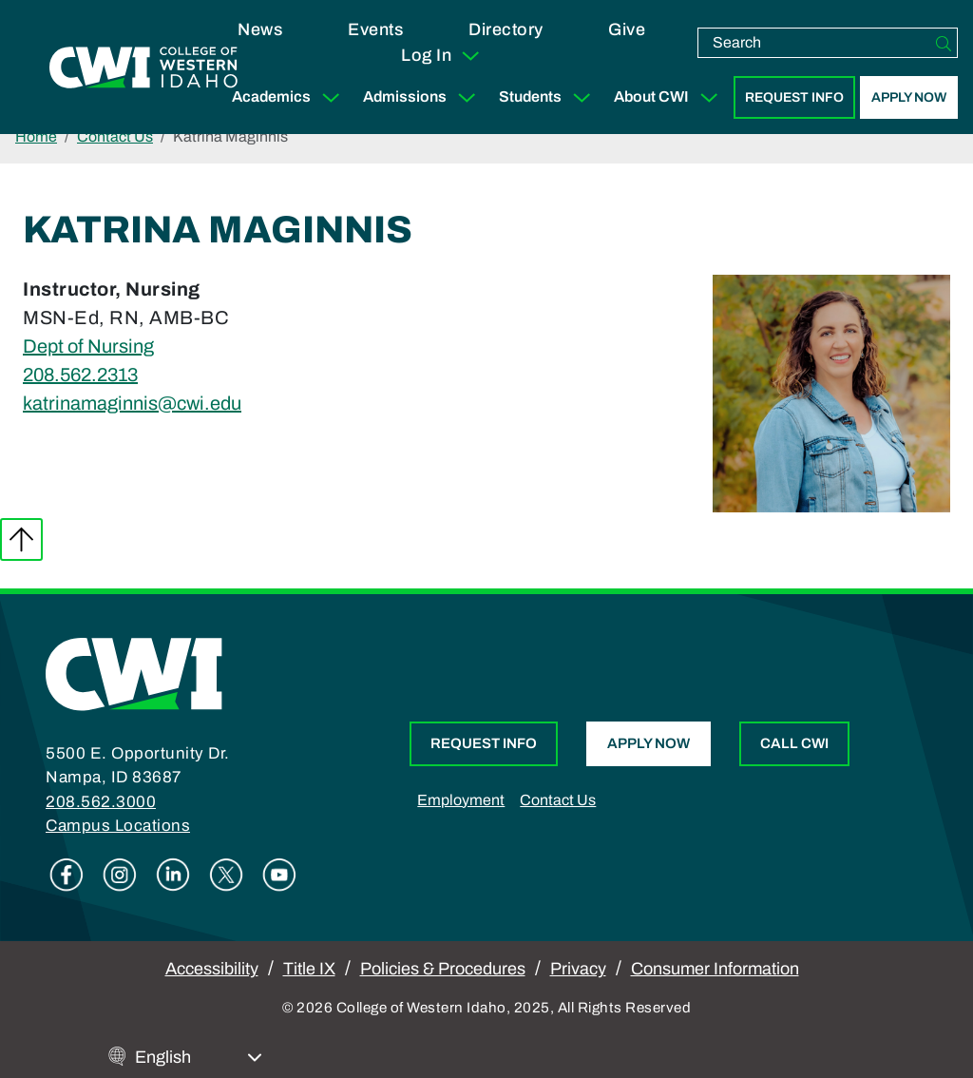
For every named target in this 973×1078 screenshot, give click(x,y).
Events (375, 29)
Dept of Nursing (88, 346)
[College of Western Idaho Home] (143, 67)
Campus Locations (118, 826)
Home (36, 136)
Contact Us (115, 136)
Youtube (279, 874)
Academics (290, 97)
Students (549, 97)
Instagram (120, 874)
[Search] (943, 42)
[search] (814, 43)
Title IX (309, 968)
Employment (461, 800)
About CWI (670, 97)
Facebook (66, 874)
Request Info (794, 97)
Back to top (21, 539)
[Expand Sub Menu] (331, 97)
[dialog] (916, 1021)
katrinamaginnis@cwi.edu (132, 403)
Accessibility (211, 968)
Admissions (423, 97)
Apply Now (908, 97)
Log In (441, 56)
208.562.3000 (101, 802)
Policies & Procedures (442, 968)
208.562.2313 (80, 374)
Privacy (578, 968)
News (260, 29)
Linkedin (173, 874)
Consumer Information (715, 968)
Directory (506, 29)
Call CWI (794, 743)
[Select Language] (198, 1057)
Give (626, 29)
